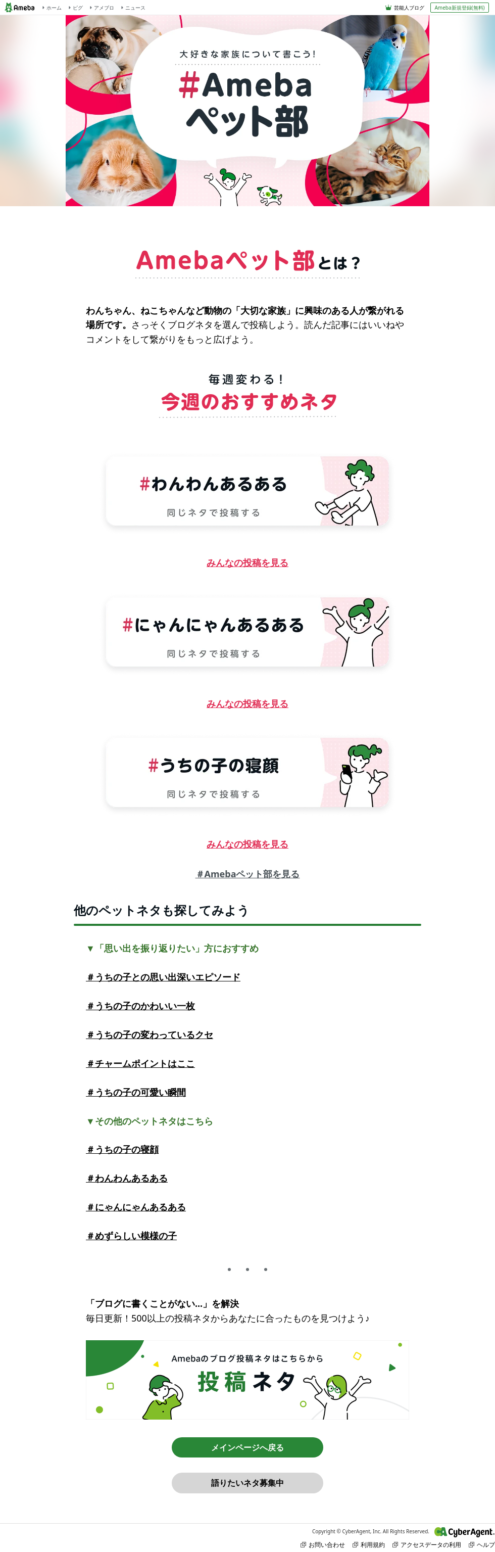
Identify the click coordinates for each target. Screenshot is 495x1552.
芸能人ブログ (409, 7)
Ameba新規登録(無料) (459, 7)
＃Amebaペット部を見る (247, 874)
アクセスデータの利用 (426, 1544)
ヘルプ (482, 1544)
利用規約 (369, 1544)
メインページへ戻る (247, 1447)
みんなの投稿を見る (247, 562)
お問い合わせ (323, 1544)
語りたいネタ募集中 (247, 1482)
